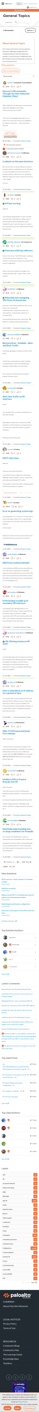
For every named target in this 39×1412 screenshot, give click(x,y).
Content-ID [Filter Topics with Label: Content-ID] (6, 1257)
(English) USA (32, 7)
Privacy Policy (22, 1402)
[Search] (10, 22)
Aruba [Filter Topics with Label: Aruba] (4, 1205)
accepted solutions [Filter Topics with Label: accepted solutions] (9, 1183)
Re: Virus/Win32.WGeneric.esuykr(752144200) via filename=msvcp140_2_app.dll (16, 1066)
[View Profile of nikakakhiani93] (6, 1001)
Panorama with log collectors (19, 250)
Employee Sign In (33, 3)
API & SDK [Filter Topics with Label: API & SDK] (6, 1196)
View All (4, 974)
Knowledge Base (11, 1359)
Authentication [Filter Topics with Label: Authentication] (7, 1209)
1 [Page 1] (13, 862)
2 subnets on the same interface (18, 161)
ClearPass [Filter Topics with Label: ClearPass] (6, 1226)
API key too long (12, 203)
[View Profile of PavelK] (6, 1033)
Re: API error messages (10, 1097)
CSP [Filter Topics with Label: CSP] (4, 1278)
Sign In (25, 3)
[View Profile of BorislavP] (5, 1010)
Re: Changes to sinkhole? (11, 1091)
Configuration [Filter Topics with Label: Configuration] (7, 1248)
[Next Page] (30, 862)
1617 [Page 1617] (23, 862)
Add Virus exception (9, 888)
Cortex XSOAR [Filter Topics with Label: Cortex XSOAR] (7, 1274)
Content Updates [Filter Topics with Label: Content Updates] (8, 1252)
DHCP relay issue (11, 458)
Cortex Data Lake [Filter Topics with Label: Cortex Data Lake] (8, 1265)
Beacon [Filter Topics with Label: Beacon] (5, 1213)
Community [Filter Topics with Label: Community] (6, 1235)
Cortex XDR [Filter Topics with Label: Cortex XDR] (6, 1270)
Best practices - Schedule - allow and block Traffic (18, 344)
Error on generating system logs (18, 511)
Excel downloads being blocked (21, 989)
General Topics (26, 141)
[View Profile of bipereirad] (5, 989)
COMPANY (8, 1301)
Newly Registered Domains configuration (16, 904)
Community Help (11, 1350)
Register (19, 3)
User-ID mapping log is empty (20, 1017)
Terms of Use (9, 1328)
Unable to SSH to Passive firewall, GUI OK (14, 780)
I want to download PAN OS (23, 1001)
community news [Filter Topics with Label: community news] (8, 1244)
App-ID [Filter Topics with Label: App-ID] (5, 1201)
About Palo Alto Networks (15, 1306)
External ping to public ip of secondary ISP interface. (15, 601)
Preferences (29, 1408)
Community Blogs (11, 1345)
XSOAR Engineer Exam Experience (18, 1029)
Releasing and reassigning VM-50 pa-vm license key (16, 298)
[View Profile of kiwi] (3, 1005)
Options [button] (30, 30)
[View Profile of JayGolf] (4, 994)
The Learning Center (12, 1354)
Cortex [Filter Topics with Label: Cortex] (5, 1261)
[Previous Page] (8, 862)
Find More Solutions (8, 921)
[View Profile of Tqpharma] (5, 1017)
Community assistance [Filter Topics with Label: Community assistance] (10, 1239)
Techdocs (7, 1363)
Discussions (9, 30)
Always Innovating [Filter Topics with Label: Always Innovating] (8, 1188)
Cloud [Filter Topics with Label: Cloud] (4, 1231)
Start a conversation (11, 71)
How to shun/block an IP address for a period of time (18, 691)
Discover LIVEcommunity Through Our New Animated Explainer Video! (16, 93)
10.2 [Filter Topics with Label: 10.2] (4, 1175)
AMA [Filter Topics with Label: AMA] (4, 1192)
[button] (7, 1408)
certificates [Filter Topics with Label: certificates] (6, 1222)
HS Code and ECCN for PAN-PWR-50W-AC (21, 1005)
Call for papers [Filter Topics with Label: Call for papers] (7, 1218)
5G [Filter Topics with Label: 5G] (3, 1179)
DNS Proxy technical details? (16, 563)
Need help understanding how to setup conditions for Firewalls (18, 830)
